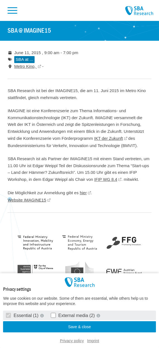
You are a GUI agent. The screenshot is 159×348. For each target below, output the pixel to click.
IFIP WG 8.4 (105, 179)
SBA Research (139, 11)
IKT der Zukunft (108, 138)
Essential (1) (23, 315)
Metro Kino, (25, 66)
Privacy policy (72, 341)
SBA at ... (24, 59)
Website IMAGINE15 (27, 200)
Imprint (93, 341)
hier (83, 192)
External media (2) (73, 315)
